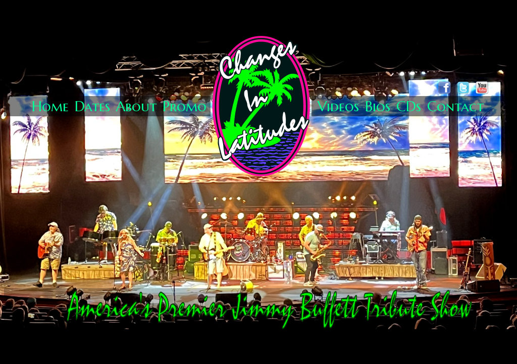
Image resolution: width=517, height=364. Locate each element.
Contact (455, 106)
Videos (338, 106)
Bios (377, 106)
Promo (184, 106)
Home (50, 106)
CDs (408, 106)
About (136, 106)
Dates (92, 106)
